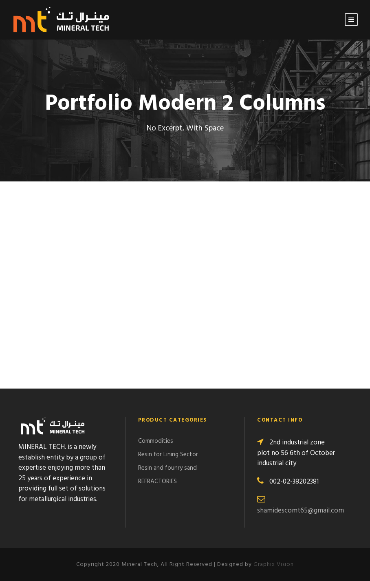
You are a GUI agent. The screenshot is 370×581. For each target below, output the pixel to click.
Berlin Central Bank (226, 335)
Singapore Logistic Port (55, 335)
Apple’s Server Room (226, 252)
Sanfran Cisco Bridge (49, 293)
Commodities (155, 441)
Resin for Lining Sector (168, 454)
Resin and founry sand (167, 468)
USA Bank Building (223, 210)
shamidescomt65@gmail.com (300, 510)
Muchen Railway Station (56, 210)
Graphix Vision (273, 564)
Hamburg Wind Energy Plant (241, 293)
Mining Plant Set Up (47, 252)
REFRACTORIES (157, 481)
